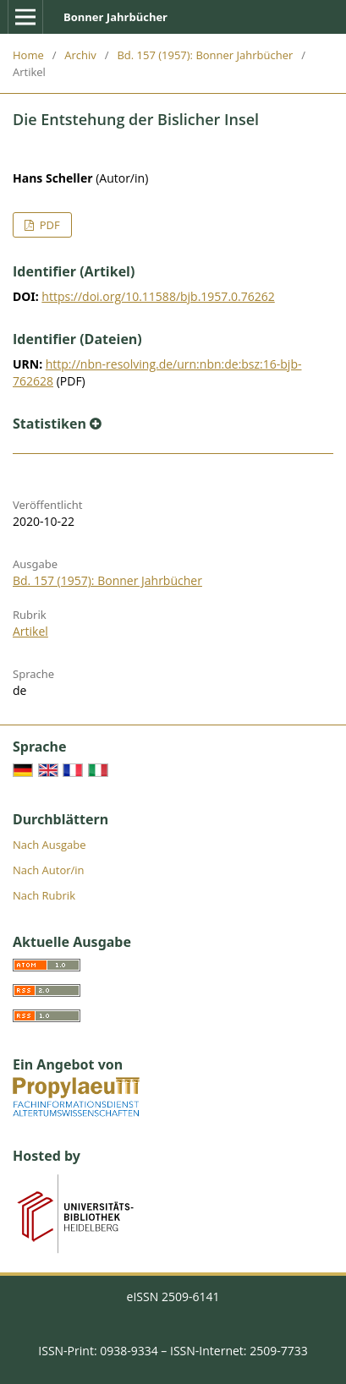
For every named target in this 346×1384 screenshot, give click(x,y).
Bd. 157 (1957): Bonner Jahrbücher (205, 55)
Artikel (30, 631)
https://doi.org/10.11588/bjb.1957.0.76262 (157, 296)
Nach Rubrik (44, 895)
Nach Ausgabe (49, 844)
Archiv (80, 55)
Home (28, 55)
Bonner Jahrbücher (115, 17)
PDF (47, 224)
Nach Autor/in (49, 870)
